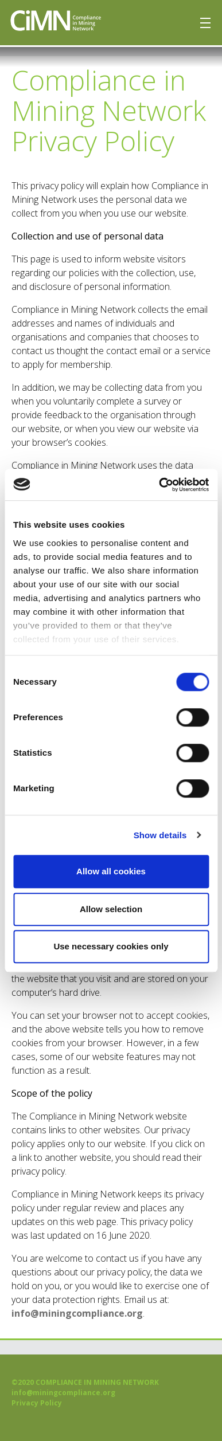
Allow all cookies (111, 871)
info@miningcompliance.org (77, 1313)
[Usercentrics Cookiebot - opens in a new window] (159, 484)
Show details (160, 835)
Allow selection (111, 909)
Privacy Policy (36, 1403)
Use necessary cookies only (110, 946)
